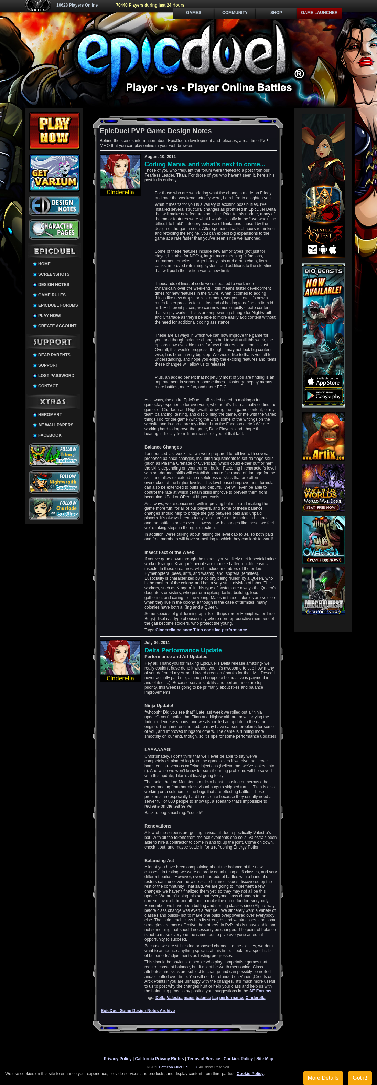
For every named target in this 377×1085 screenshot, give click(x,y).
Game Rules (52, 295)
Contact (48, 385)
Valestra (175, 997)
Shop (276, 12)
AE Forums (260, 991)
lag (218, 630)
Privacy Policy (117, 1058)
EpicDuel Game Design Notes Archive (138, 1010)
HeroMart (50, 414)
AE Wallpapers (55, 425)
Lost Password (56, 375)
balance (184, 630)
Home (44, 264)
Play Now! (49, 315)
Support (48, 365)
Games (193, 12)
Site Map (264, 1058)
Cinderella (165, 630)
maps (189, 997)
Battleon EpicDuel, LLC (178, 1067)
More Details (323, 1078)
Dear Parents (54, 354)
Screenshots (53, 274)
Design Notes (53, 284)
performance (234, 630)
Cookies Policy (238, 1058)
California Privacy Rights (159, 1058)
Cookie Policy (250, 1073)
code (209, 630)
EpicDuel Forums (58, 305)
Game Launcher (319, 12)
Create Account (57, 326)
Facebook (50, 435)
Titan (198, 630)
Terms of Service (203, 1058)
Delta (160, 997)
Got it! (360, 1078)
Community (235, 12)
